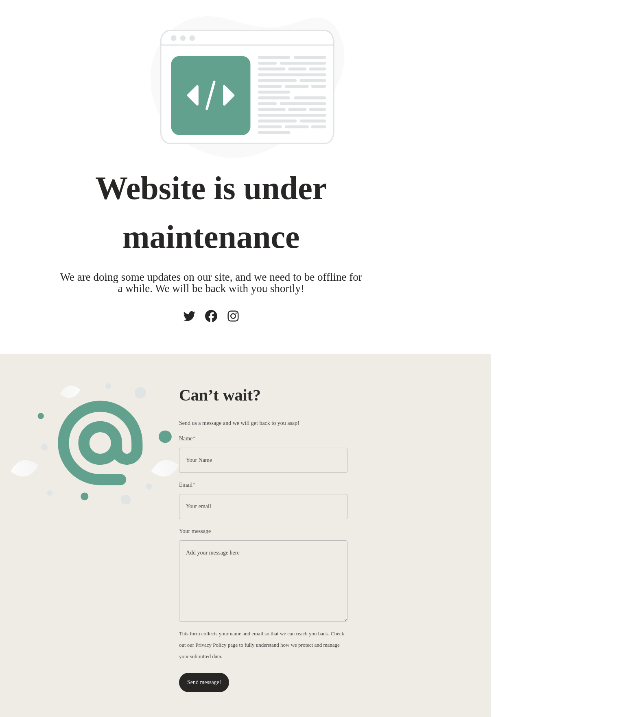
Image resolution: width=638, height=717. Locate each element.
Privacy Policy (511, 637)
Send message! (338, 675)
